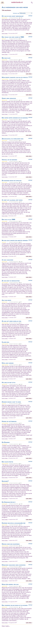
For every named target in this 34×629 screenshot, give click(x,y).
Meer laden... (6, 626)
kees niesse (5, 33)
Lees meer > (29, 33)
